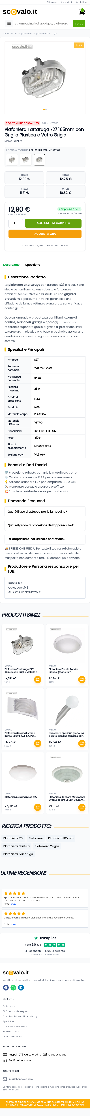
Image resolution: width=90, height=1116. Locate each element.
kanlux (18, 141)
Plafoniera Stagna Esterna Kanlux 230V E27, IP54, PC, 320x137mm (20, 736)
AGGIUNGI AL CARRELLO (53, 223)
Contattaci (81, 2)
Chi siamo (51, 2)
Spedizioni (66, 2)
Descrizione (11, 265)
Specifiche (32, 265)
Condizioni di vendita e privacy (20, 1016)
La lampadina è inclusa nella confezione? (36, 539)
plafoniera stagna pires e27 (21, 797)
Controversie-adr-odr (15, 1026)
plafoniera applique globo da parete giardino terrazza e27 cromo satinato (66, 736)
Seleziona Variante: (33, 150)
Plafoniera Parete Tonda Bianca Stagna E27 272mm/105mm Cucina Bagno (66, 672)
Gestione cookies (12, 1036)
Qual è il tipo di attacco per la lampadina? (37, 512)
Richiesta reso (10, 1031)
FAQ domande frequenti (16, 1011)
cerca (79, 23)
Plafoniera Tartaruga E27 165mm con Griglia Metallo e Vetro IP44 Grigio (21, 672)
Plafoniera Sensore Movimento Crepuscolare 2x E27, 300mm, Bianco (67, 800)
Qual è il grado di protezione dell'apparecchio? (41, 525)
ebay (13, 904)
